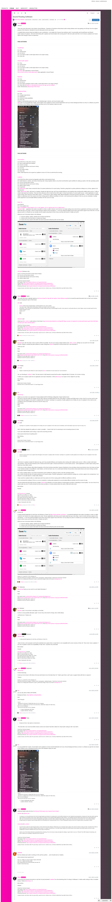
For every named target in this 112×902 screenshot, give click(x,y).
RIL (18, 340)
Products (5, 8)
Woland (19, 23)
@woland (20, 318)
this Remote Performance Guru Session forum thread (46, 811)
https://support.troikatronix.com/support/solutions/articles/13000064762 (38, 283)
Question (20, 813)
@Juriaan (20, 209)
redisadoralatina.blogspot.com (32, 353)
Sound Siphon (21, 159)
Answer (19, 824)
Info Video (20, 70)
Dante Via (20, 202)
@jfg (19, 102)
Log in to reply (96, 19)
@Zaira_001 (26, 813)
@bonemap (30, 86)
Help (17, 8)
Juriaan (19, 510)
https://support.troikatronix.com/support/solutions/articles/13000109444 (41, 286)
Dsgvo (98, 1)
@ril (18, 302)
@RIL (27, 296)
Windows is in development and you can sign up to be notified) (40, 85)
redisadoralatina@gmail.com (44, 353)
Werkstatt (24, 8)
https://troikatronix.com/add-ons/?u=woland (44, 284)
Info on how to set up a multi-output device (28, 72)
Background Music (22, 91)
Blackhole (20, 76)
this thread (37, 86)
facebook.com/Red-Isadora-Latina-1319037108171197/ (31, 355)
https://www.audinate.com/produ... (59, 514)
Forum (12, 8)
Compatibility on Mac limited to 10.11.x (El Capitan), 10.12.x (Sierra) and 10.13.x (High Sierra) (42, 207)
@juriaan (20, 610)
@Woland (22, 340)
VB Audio (20, 271)
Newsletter (33, 8)
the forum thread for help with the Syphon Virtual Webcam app (52, 298)
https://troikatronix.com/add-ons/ (28, 284)
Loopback (20, 177)
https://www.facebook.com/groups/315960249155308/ (57, 355)
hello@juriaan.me (58, 579)
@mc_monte (26, 321)
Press (93, 1)
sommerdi (20, 852)
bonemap (20, 449)
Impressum (103, 1)
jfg (18, 690)
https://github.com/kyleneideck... (34, 695)
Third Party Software (20, 19)
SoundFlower (21, 47)
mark (19, 365)
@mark (20, 305)
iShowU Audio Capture (23, 60)
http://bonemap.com (22, 493)
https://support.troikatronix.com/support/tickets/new (36, 282)
